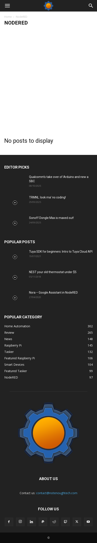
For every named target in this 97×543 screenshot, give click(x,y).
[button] (7, 6)
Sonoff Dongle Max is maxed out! (51, 218)
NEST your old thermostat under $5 (52, 272)
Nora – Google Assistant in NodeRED (53, 292)
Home (8, 17)
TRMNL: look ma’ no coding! (47, 197)
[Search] (91, 6)
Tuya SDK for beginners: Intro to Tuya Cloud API (61, 251)
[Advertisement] (48, 79)
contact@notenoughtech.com (56, 493)
